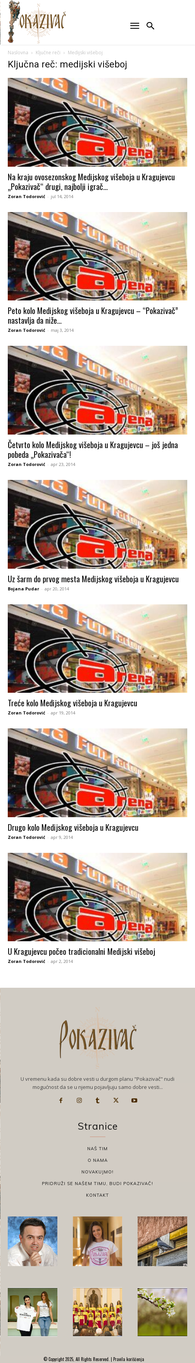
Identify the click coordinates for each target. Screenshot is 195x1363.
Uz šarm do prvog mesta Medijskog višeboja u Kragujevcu (93, 579)
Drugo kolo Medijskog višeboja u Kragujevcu (73, 827)
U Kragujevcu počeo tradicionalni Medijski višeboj (81, 951)
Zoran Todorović (26, 196)
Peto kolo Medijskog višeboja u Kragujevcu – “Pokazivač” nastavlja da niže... (93, 315)
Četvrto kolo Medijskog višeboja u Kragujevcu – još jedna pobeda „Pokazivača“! (93, 449)
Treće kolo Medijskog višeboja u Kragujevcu (72, 703)
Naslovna (18, 52)
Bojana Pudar (23, 589)
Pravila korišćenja (128, 1359)
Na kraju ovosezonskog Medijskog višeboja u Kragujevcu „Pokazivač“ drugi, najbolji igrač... (91, 181)
